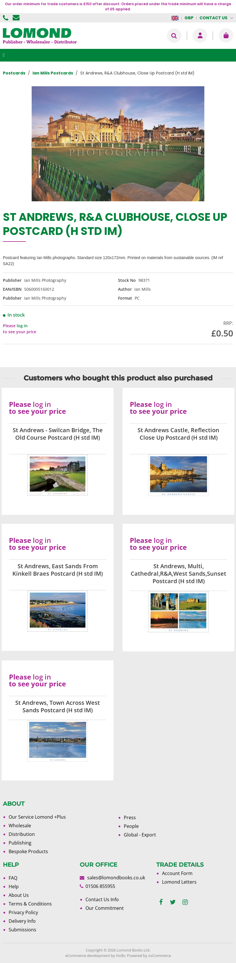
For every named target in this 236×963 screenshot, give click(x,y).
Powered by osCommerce (149, 955)
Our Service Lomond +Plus (37, 817)
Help (14, 886)
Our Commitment (104, 908)
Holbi (120, 955)
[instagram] (185, 902)
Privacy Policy (23, 912)
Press (130, 817)
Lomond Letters (179, 882)
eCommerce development (87, 955)
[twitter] (173, 902)
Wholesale (20, 825)
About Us (19, 895)
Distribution (22, 834)
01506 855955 (6, 17)
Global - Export (140, 835)
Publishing (20, 843)
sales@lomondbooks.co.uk (116, 877)
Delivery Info (22, 921)
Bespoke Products (28, 851)
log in (22, 325)
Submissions (22, 929)
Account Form (177, 873)
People (131, 826)
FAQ (13, 878)
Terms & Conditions (30, 904)
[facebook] (161, 902)
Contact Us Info (102, 899)
